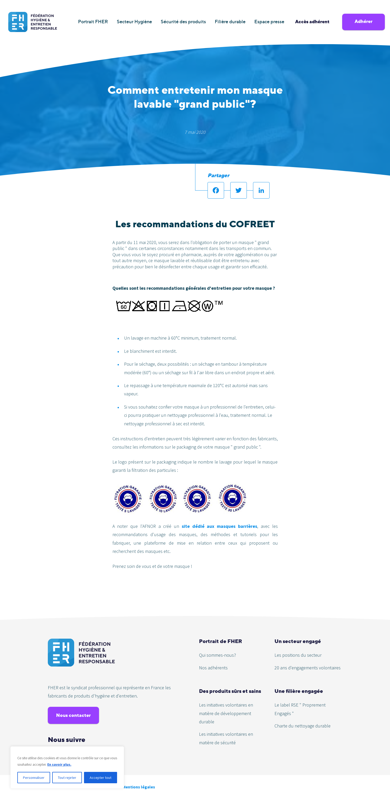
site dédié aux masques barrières (219, 526)
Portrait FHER (93, 21)
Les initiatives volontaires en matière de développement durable (226, 713)
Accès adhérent (312, 22)
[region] (67, 767)
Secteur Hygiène (134, 21)
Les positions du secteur (298, 655)
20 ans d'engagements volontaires (307, 668)
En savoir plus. (59, 764)
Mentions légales (139, 786)
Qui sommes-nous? (217, 655)
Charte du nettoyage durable (302, 726)
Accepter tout (100, 777)
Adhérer (363, 21)
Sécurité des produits (183, 21)
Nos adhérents (213, 668)
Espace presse (269, 21)
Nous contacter (73, 715)
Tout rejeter (67, 777)
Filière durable (230, 21)
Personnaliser (33, 777)
